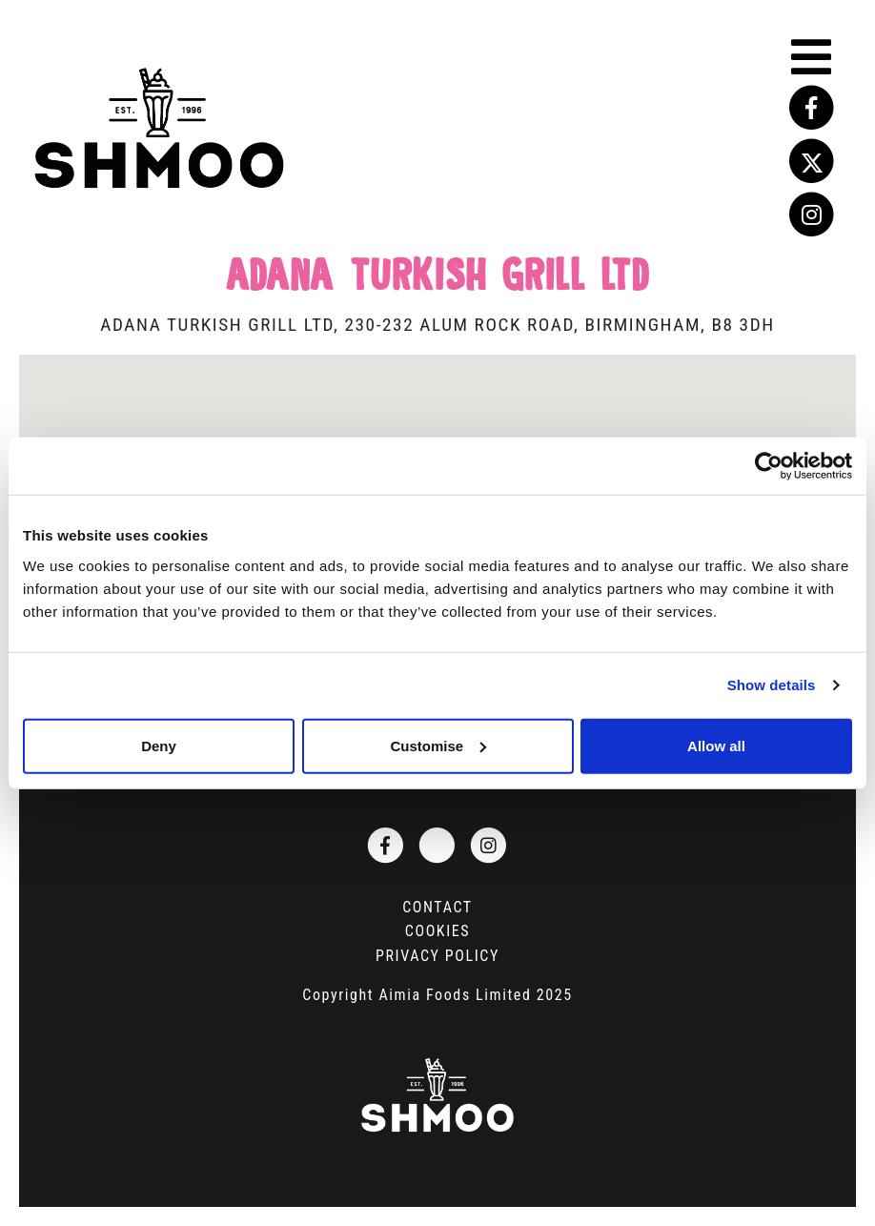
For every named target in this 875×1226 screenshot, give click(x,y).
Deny (158, 745)
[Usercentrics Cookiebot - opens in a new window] (768, 466)
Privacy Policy (437, 956)
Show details (771, 685)
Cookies (437, 931)
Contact (437, 907)
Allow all (716, 745)
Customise (438, 745)
